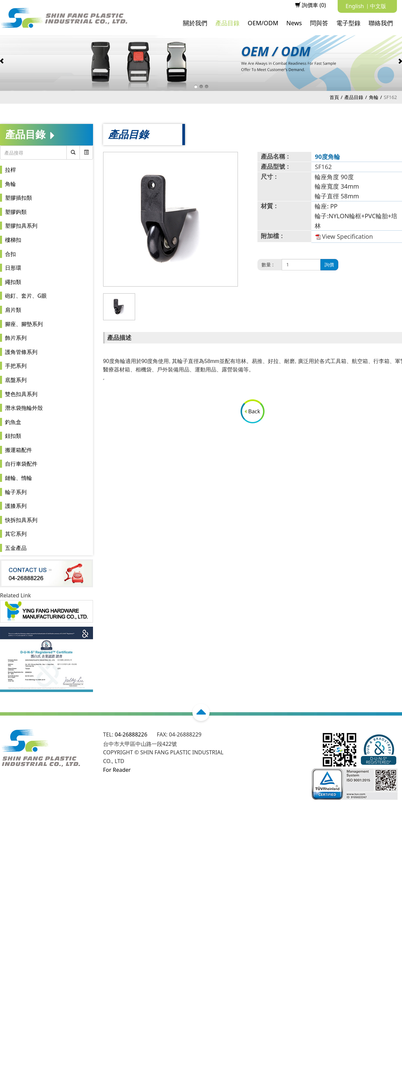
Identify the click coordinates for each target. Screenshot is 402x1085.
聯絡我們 (381, 23)
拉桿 (10, 169)
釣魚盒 (13, 422)
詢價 (329, 264)
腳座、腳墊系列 (24, 324)
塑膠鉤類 (16, 212)
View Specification (347, 236)
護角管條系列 (21, 352)
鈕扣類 (13, 435)
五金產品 (16, 548)
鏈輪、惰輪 (18, 478)
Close (7, 824)
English (355, 6)
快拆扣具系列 (21, 520)
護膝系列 (16, 505)
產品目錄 (227, 23)
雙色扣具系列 (21, 394)
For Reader (117, 770)
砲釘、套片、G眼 (26, 295)
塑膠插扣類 (18, 197)
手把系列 (16, 365)
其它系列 (16, 533)
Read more (16, 901)
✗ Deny (9, 849)
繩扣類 (13, 282)
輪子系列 (16, 492)
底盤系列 (16, 380)
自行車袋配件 (21, 463)
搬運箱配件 (18, 450)
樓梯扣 (13, 239)
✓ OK (206, 1080)
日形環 (13, 267)
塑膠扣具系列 (21, 225)
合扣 (10, 254)
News (294, 23)
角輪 (373, 97)
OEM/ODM (263, 23)
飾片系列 (16, 337)
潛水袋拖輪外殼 (24, 408)
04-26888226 (131, 734)
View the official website (64, 901)
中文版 (378, 6)
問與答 (319, 23)
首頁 (334, 97)
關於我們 (195, 23)
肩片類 (13, 310)
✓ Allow (10, 841)
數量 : (267, 264)
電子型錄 (348, 23)
